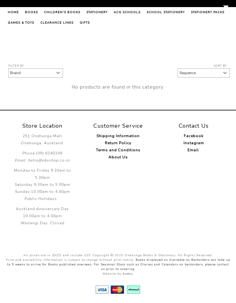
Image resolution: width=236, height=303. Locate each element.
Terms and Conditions (118, 150)
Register (209, 8)
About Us (118, 157)
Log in (190, 8)
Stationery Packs (207, 41)
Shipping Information (118, 136)
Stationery (97, 41)
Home (13, 41)
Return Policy (118, 143)
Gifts (85, 52)
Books (31, 41)
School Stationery (166, 41)
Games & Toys (21, 52)
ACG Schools (127, 41)
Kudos (128, 274)
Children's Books (62, 41)
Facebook (193, 136)
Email (193, 150)
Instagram (193, 143)
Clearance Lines (56, 52)
